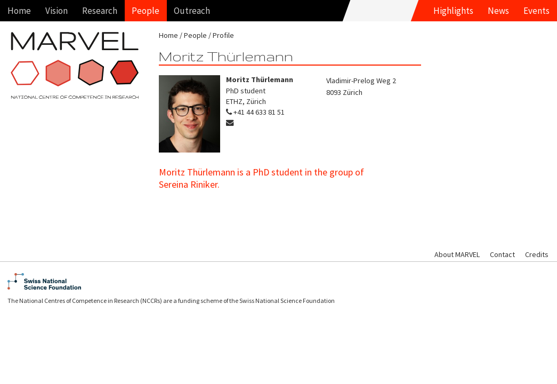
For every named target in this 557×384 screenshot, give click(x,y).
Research (99, 11)
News (498, 11)
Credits (536, 254)
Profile (223, 35)
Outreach (192, 11)
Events (536, 11)
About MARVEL (457, 254)
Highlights (453, 11)
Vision (56, 11)
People (145, 11)
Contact (502, 254)
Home (19, 11)
